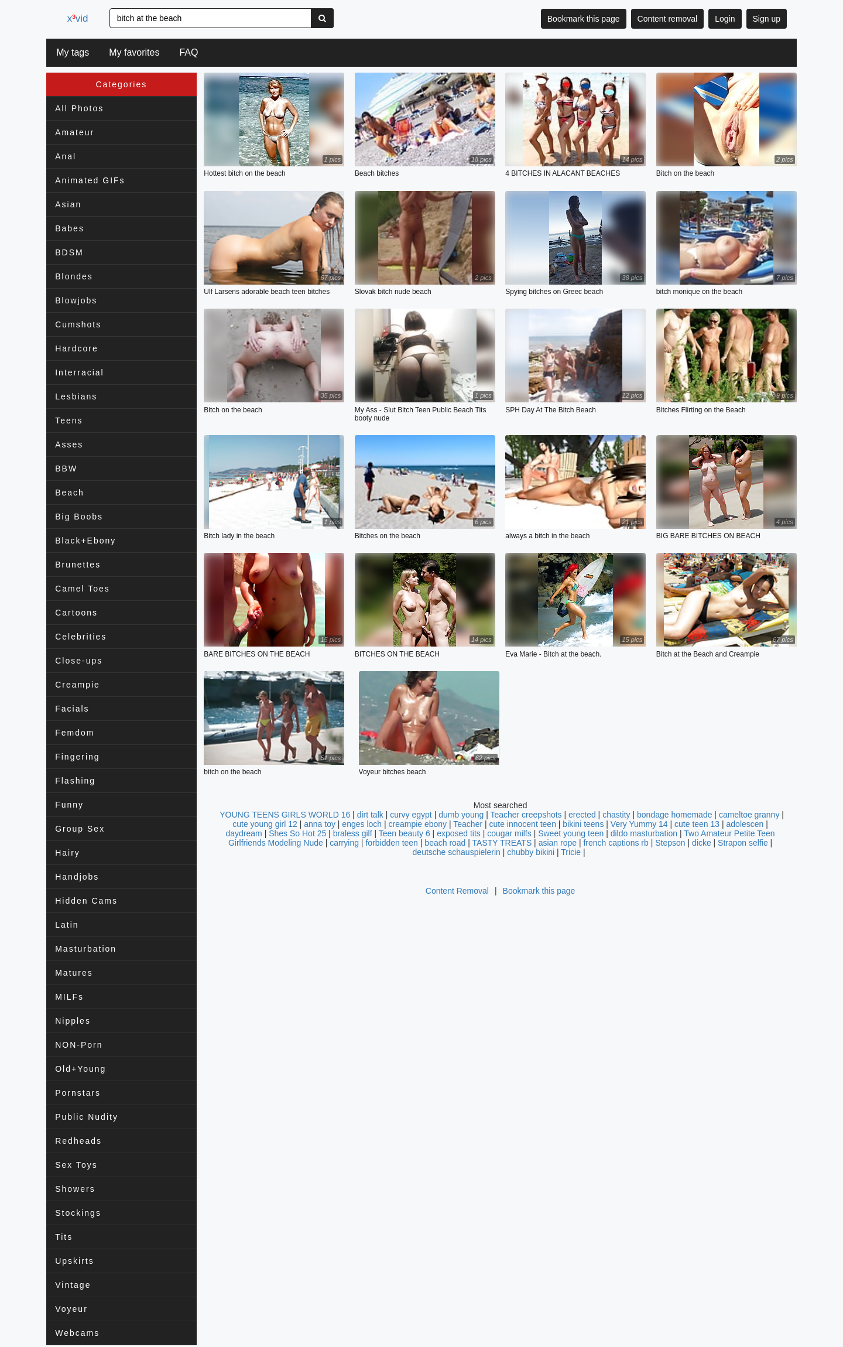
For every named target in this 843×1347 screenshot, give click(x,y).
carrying (344, 843)
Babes (69, 228)
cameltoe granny (749, 815)
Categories (122, 84)
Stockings (78, 1213)
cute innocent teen (522, 824)
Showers (75, 1189)
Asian (68, 204)
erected (582, 815)
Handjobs (77, 876)
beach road (444, 843)
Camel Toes (82, 588)
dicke (701, 843)
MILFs (69, 996)
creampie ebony (417, 824)
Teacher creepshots (527, 815)
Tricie (571, 852)
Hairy (67, 852)
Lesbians (76, 396)
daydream (243, 834)
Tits (64, 1237)
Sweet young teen (571, 834)
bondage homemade (674, 815)
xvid (79, 18)
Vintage (73, 1285)
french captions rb (615, 843)
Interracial (79, 372)
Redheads (78, 1141)
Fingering (77, 756)
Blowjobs (76, 300)
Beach (69, 492)
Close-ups (78, 660)
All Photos (79, 108)
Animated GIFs (90, 180)
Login (725, 18)
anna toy (319, 824)
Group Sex (80, 828)
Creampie (77, 684)
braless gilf (352, 834)
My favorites (134, 52)
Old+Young (80, 1069)
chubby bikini (530, 852)
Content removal (668, 18)
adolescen (745, 824)
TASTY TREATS (502, 843)
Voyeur (71, 1309)
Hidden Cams (86, 900)
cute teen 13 (696, 824)
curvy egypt (411, 815)
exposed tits (459, 834)
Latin (66, 924)
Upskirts (74, 1261)
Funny (69, 804)
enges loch (362, 824)
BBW (66, 468)
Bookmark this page (583, 18)
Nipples (73, 1020)
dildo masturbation (644, 834)
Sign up (766, 18)
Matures (74, 972)
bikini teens (583, 824)
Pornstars (78, 1093)
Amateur (74, 132)
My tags (72, 52)
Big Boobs (79, 516)
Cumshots (78, 324)
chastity (616, 815)
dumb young (461, 815)
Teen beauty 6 (404, 834)
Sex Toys (76, 1165)
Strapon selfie (743, 843)
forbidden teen (391, 843)
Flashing (75, 780)
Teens (69, 420)
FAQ (188, 52)
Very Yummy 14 (639, 824)
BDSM (69, 252)
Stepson (670, 843)
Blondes (74, 276)
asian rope (558, 843)
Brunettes (78, 564)
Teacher (469, 824)
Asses (69, 444)
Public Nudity (86, 1117)
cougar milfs (509, 834)
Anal (65, 156)
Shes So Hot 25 (297, 834)
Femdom (74, 732)
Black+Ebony (85, 540)
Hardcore (76, 348)
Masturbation (85, 948)
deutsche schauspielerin (457, 852)
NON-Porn (78, 1044)
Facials (72, 708)
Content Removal (457, 891)
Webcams (77, 1333)
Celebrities (81, 636)
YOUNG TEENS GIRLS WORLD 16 (285, 815)
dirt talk (370, 815)
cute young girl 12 (264, 824)
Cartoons (76, 612)
